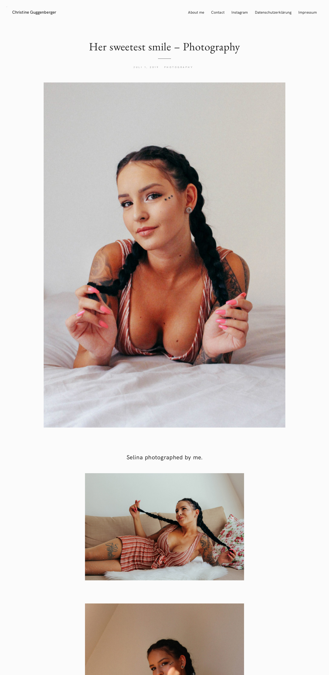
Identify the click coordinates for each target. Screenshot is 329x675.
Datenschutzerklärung (273, 12)
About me (196, 12)
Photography (178, 67)
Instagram (239, 12)
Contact (218, 12)
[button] (6, 6)
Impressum (307, 12)
